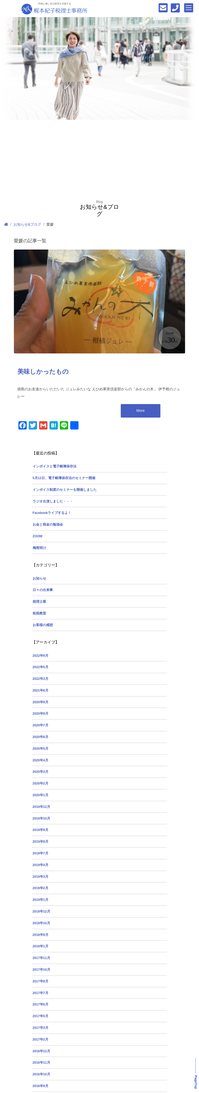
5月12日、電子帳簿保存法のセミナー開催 (64, 478)
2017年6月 (40, 1004)
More (140, 410)
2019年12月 (41, 807)
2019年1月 (40, 900)
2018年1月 (40, 946)
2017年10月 (41, 969)
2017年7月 (40, 993)
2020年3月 (40, 772)
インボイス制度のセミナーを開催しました (65, 490)
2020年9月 (40, 702)
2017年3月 (40, 1028)
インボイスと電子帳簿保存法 (54, 466)
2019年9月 (40, 830)
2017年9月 (40, 981)
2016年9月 (40, 1086)
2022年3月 (40, 679)
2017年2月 (40, 1039)
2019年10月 (41, 818)
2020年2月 (40, 783)
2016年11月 (41, 1062)
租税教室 (39, 613)
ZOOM (37, 536)
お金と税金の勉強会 (48, 524)
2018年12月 (41, 911)
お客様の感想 (43, 625)
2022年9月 (40, 656)
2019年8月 (40, 841)
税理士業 (39, 602)
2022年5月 (40, 667)
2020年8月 (40, 713)
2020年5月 (40, 748)
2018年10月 (41, 923)
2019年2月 (40, 888)
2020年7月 (40, 725)
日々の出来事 (43, 590)
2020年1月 (40, 795)
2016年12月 (41, 1051)
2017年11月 (41, 958)
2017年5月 (40, 1016)
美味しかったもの (43, 371)
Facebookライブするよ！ (52, 513)
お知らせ (39, 578)
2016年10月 (41, 1074)
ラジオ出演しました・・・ (53, 501)
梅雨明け (39, 548)
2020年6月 (40, 737)
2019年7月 (40, 853)
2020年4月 (40, 760)
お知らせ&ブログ (27, 224)
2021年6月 (40, 690)
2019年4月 (40, 865)
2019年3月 (40, 877)
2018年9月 (40, 935)
